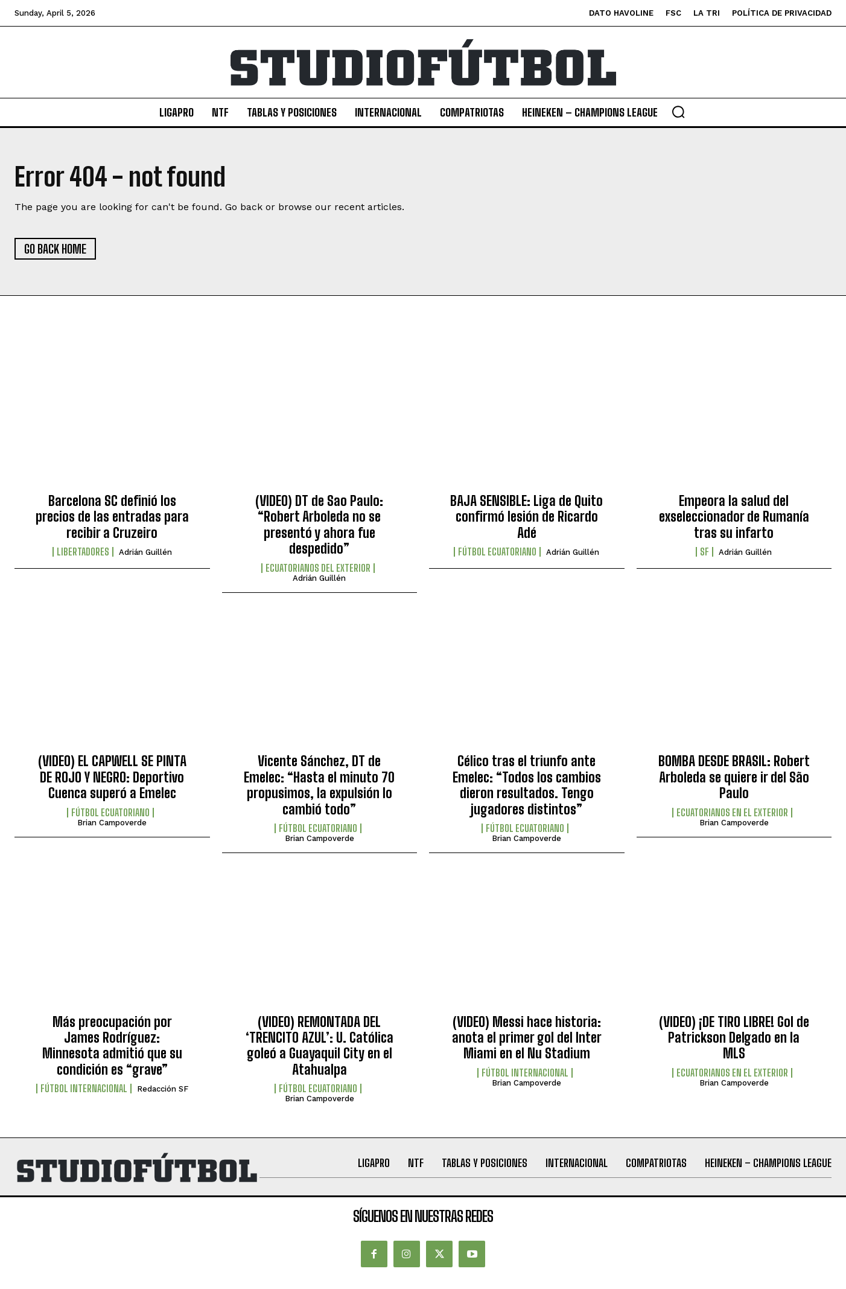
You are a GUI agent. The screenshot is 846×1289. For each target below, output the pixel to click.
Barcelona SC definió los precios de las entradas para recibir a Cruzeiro (112, 517)
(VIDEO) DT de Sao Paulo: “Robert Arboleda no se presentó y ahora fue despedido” (319, 525)
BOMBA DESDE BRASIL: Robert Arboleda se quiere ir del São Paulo (734, 777)
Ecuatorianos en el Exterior (732, 812)
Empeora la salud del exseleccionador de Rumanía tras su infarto (734, 517)
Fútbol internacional (83, 1088)
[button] (678, 111)
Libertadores (83, 552)
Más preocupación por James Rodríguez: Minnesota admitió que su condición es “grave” (112, 1046)
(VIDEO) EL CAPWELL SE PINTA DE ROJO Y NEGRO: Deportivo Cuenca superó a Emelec (112, 777)
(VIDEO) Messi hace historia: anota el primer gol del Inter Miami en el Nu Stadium (527, 1038)
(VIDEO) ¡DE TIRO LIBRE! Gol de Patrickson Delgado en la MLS (734, 1038)
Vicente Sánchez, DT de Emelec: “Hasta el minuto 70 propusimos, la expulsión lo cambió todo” (319, 785)
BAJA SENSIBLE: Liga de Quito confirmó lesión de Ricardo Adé (526, 517)
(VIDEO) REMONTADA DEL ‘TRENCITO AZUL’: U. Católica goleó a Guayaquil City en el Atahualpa (319, 1046)
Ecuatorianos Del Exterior (318, 568)
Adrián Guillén (145, 552)
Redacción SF (162, 1088)
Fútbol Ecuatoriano (497, 552)
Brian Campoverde (112, 822)
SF (704, 552)
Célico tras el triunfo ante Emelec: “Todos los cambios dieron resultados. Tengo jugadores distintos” (527, 785)
